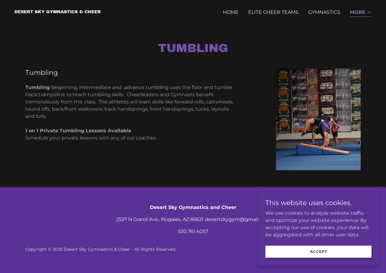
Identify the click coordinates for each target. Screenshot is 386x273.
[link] (57, 11)
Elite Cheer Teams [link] (273, 12)
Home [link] (231, 12)
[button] (361, 13)
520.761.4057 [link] (193, 231)
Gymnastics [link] (324, 12)
